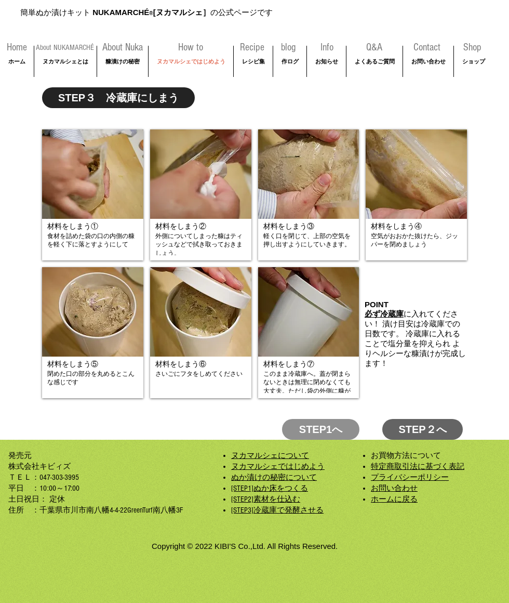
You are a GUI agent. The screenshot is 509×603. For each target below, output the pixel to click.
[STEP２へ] (422, 429)
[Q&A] (374, 47)
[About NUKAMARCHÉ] (65, 47)
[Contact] (427, 47)
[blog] (288, 47)
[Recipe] (252, 47)
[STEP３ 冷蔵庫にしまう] (118, 97)
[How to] (190, 47)
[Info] (327, 47)
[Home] (17, 47)
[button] (92, 194)
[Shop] (472, 47)
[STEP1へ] (320, 429)
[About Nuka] (122, 47)
